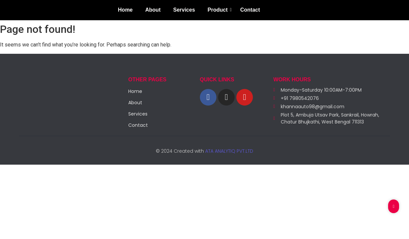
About (152, 10)
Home (125, 10)
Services (184, 10)
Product (218, 10)
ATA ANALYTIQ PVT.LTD (228, 151)
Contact (250, 10)
